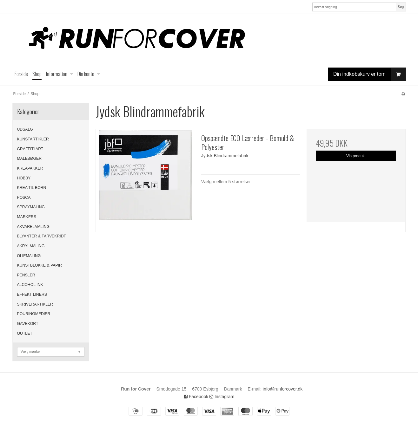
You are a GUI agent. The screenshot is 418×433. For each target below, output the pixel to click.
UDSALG (25, 129)
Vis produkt (356, 156)
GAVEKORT (27, 323)
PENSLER (26, 275)
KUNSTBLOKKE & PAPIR (39, 265)
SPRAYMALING (31, 207)
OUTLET (24, 333)
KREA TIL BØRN (31, 187)
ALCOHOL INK (30, 284)
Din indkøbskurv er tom (369, 74)
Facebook (196, 396)
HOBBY (24, 178)
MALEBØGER (29, 158)
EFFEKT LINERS (32, 294)
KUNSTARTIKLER (33, 139)
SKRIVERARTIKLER (35, 304)
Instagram (221, 396)
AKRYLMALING (31, 246)
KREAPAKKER (30, 168)
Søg (401, 7)
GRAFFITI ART (30, 149)
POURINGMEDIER (33, 314)
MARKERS (26, 217)
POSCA (24, 197)
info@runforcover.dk (283, 388)
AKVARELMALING (33, 226)
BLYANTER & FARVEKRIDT (41, 236)
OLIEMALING (29, 256)
